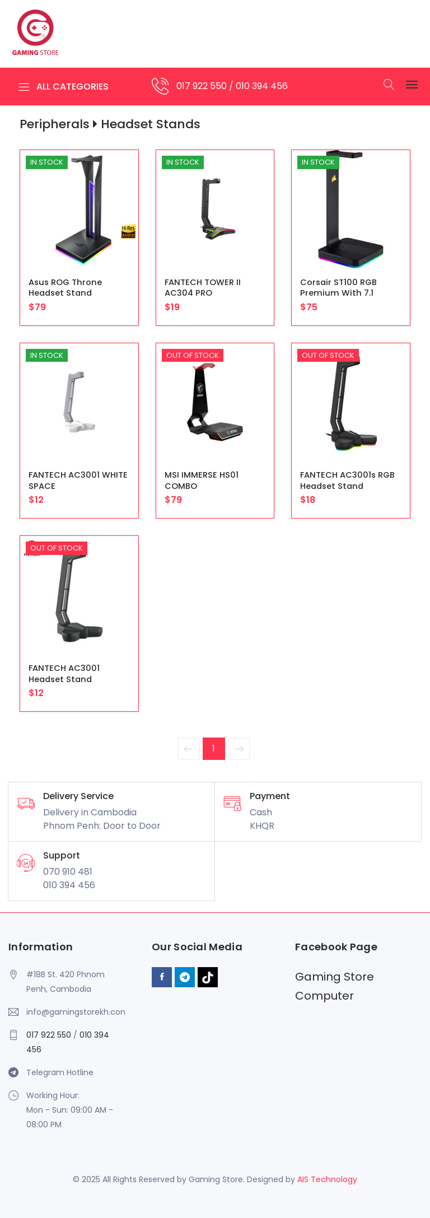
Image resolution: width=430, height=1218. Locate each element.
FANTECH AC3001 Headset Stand (64, 673)
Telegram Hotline (60, 1072)
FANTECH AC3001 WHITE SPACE (78, 480)
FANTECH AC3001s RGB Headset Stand (347, 480)
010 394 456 (262, 86)
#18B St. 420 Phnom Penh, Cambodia (65, 982)
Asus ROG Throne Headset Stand (65, 288)
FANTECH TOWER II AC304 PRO (203, 288)
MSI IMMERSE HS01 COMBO (202, 480)
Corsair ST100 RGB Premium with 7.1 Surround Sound (338, 293)
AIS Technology (327, 1179)
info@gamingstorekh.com (75, 1012)
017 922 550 (202, 86)
